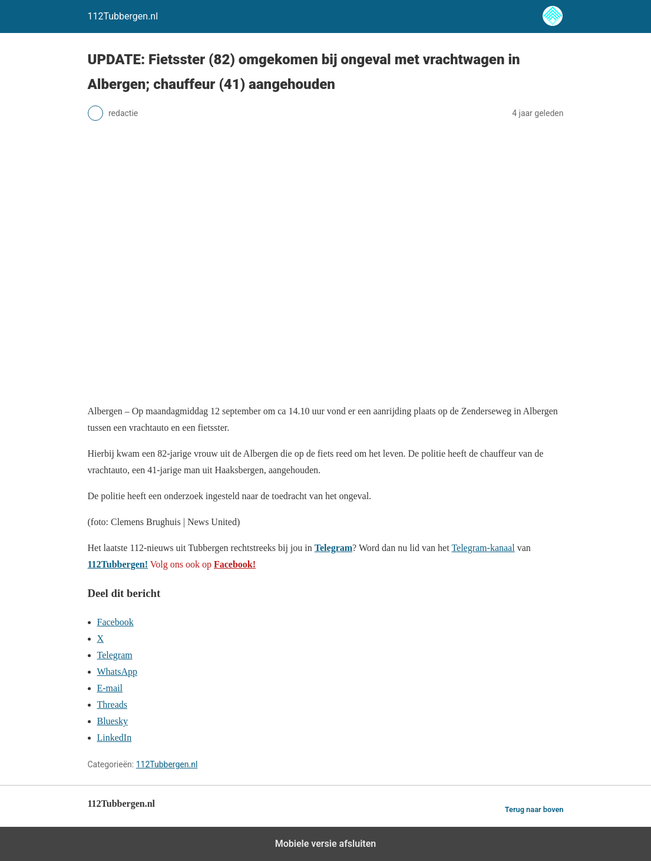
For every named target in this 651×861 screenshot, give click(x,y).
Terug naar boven (534, 809)
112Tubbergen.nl (167, 764)
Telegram (333, 548)
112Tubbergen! (118, 564)
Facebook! (235, 564)
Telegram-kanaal (482, 548)
